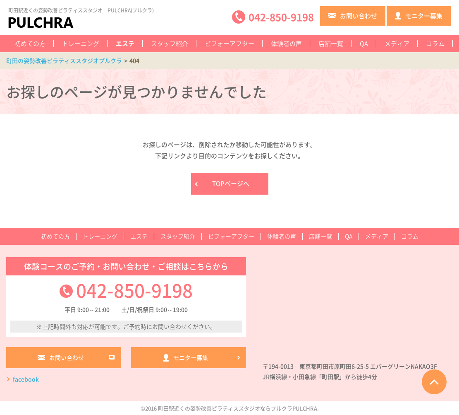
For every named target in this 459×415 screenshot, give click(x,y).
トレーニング (80, 43)
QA (364, 43)
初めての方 (29, 43)
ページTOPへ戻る (434, 381)
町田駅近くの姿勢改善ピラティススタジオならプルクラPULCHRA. (238, 408)
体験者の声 (286, 43)
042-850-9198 (134, 290)
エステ (125, 43)
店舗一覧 (330, 43)
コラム (435, 43)
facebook (26, 379)
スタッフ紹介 (169, 43)
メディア (397, 43)
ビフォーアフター (229, 43)
